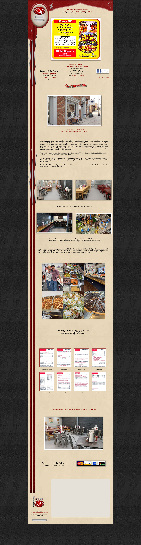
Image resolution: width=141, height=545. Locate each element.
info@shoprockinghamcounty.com (39, 512)
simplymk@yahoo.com (78, 75)
